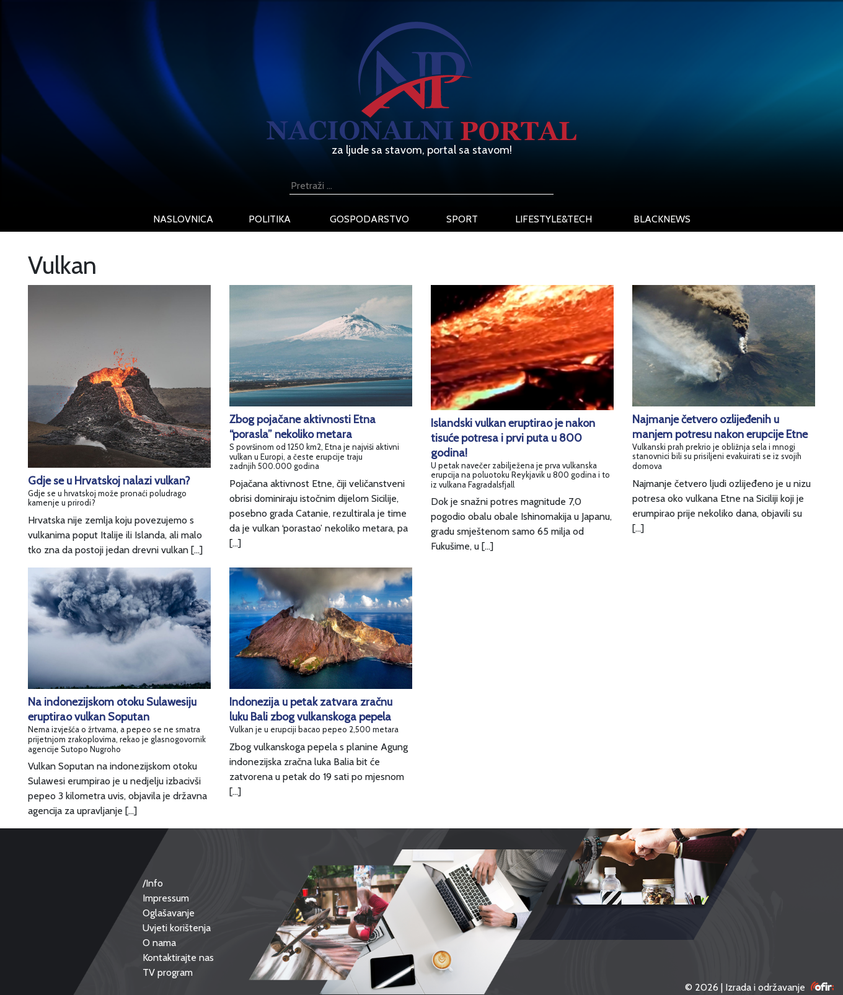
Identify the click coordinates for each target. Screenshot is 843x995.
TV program (168, 972)
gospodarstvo (369, 219)
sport (462, 219)
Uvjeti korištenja (177, 928)
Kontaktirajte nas (178, 957)
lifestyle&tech (553, 219)
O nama (159, 943)
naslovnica (183, 219)
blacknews (662, 219)
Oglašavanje (169, 913)
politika (270, 219)
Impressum (166, 898)
